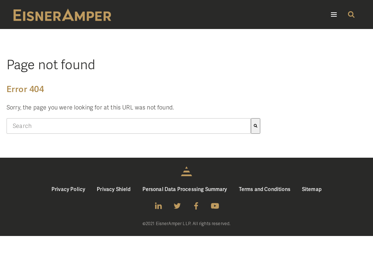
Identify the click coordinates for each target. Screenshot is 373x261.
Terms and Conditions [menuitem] (264, 189)
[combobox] (129, 126)
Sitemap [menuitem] (312, 189)
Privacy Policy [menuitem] (68, 189)
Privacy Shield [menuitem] (113, 189)
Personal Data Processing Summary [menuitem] (184, 189)
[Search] (255, 126)
